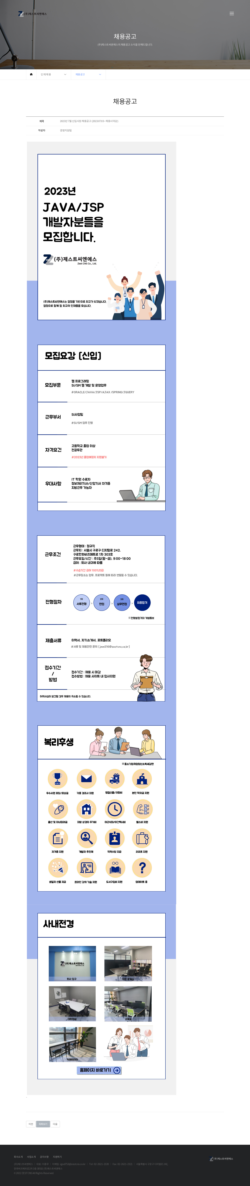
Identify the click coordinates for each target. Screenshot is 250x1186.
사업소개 (31, 1156)
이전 (31, 1124)
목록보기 (43, 1124)
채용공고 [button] (80, 74)
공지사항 (44, 1156)
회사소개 (18, 1156)
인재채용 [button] (46, 74)
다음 (55, 1124)
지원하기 (57, 1156)
